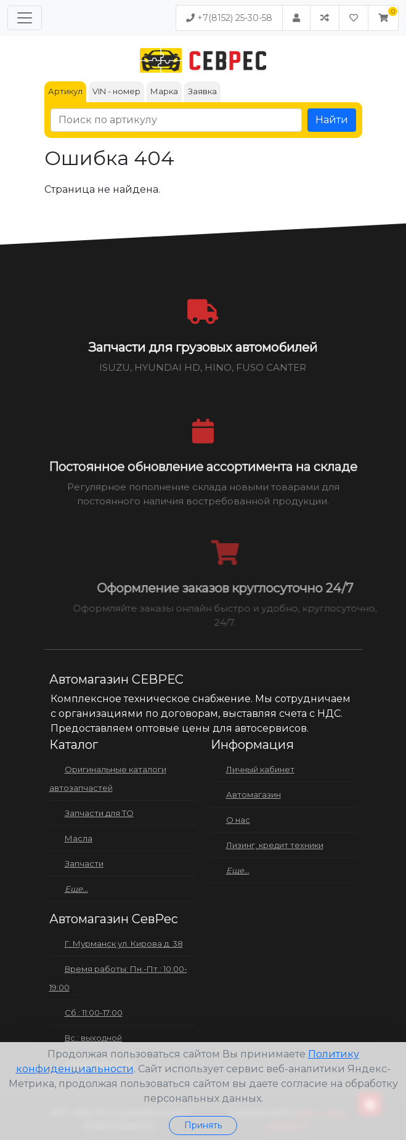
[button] (383, 17)
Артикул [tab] (65, 91)
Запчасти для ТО (99, 813)
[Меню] (24, 18)
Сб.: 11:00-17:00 (94, 1012)
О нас (238, 820)
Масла (78, 838)
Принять (203, 1125)
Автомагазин (253, 794)
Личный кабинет (260, 769)
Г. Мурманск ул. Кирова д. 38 (124, 943)
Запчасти (84, 863)
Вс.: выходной (93, 1038)
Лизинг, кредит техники (274, 845)
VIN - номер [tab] (116, 91)
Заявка (202, 91)
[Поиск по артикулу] (176, 120)
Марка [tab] (164, 91)
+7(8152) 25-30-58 (229, 17)
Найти (331, 120)
